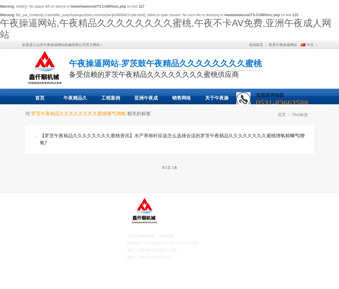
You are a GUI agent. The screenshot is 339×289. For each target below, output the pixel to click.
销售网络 (181, 97)
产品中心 (45, 236)
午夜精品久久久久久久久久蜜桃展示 (75, 99)
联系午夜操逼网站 (283, 45)
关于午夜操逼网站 (217, 99)
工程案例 (110, 97)
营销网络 (45, 274)
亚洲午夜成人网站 (146, 99)
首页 (40, 97)
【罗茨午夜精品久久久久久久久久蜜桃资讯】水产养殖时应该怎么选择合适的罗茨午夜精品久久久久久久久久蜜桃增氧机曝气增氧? (172, 139)
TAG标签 (300, 114)
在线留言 (256, 45)
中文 (310, 45)
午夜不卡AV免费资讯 (84, 252)
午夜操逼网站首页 (51, 219)
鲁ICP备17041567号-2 (189, 257)
